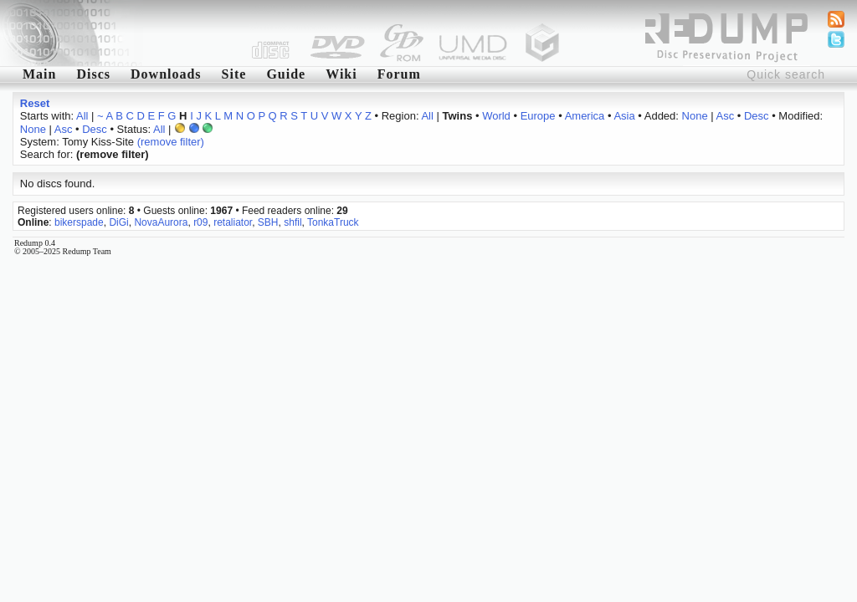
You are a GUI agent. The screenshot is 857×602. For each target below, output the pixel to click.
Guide (285, 74)
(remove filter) (170, 141)
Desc (756, 116)
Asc (725, 116)
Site (234, 74)
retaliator (232, 222)
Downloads (166, 74)
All (82, 116)
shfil (292, 222)
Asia (623, 116)
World (496, 116)
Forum (399, 74)
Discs (93, 74)
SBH (268, 222)
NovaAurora (160, 222)
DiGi (118, 222)
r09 (200, 222)
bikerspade (79, 222)
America (585, 116)
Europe (538, 116)
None (695, 116)
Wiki (341, 74)
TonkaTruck (333, 222)
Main (39, 74)
